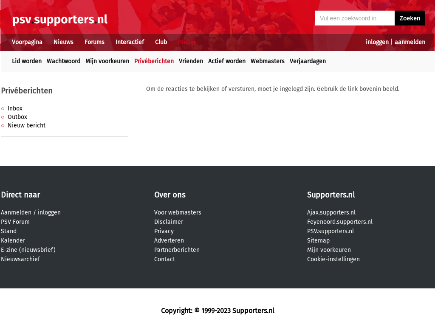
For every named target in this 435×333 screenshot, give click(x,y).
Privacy (164, 231)
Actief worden (227, 61)
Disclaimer (168, 222)
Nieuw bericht (26, 125)
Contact (164, 259)
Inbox (15, 108)
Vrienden (191, 61)
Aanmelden (16, 212)
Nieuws (63, 42)
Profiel (186, 42)
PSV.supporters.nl (330, 231)
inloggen (377, 42)
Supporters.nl (331, 195)
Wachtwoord (63, 61)
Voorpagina (27, 42)
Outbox (17, 117)
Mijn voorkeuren (107, 61)
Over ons (169, 195)
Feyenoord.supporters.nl (340, 222)
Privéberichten (154, 61)
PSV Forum (15, 222)
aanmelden (410, 42)
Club (161, 42)
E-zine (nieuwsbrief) (28, 250)
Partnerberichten (177, 250)
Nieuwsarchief (20, 259)
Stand (9, 231)
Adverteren (169, 240)
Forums (95, 42)
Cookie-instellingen (333, 259)
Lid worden (27, 61)
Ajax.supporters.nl (331, 212)
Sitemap (318, 240)
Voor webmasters (177, 212)
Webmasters (268, 61)
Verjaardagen (308, 61)
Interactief (130, 42)
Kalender (13, 240)
